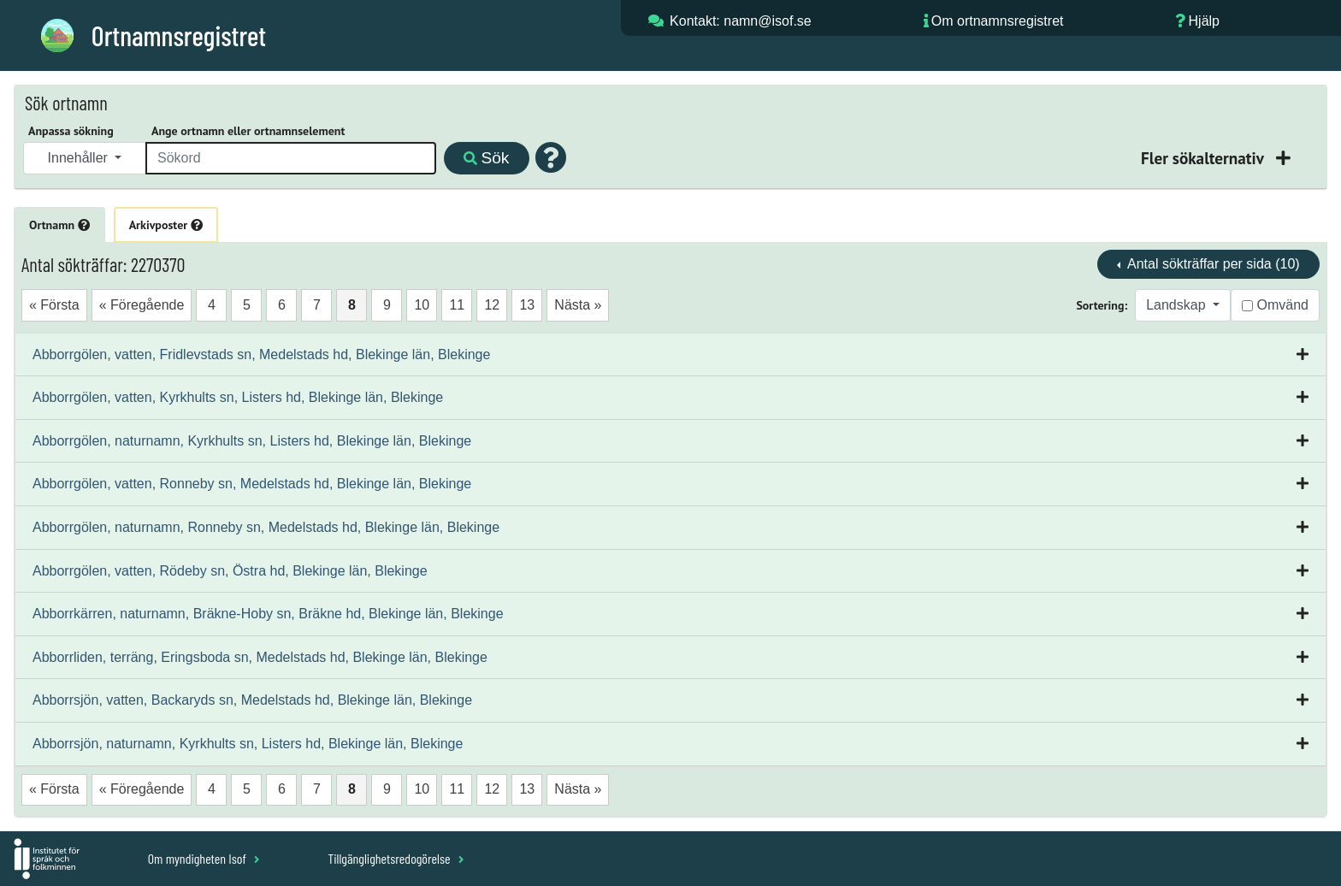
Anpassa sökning (71, 131)
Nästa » (577, 305)
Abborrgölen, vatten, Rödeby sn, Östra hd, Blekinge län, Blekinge (230, 571)
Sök (486, 158)
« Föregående (142, 305)
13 (527, 305)
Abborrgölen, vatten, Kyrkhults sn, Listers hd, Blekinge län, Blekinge (237, 397)
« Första (54, 305)
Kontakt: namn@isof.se (741, 21)
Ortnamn (59, 225)
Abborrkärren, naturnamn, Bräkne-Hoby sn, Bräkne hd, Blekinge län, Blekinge (268, 613)
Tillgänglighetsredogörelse (396, 858)
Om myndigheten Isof (204, 858)
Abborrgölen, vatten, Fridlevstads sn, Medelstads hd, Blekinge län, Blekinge (261, 354)
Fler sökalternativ (1204, 157)
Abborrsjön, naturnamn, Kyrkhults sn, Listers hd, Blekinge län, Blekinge (247, 743)
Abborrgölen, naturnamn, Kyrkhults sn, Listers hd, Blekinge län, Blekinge (251, 441)
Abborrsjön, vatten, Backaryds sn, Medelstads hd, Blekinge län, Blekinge (252, 700)
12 (491, 305)
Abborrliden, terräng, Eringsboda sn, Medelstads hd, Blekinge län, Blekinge (259, 657)
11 (456, 305)
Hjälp (1204, 21)
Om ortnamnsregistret (997, 21)
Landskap (1177, 305)
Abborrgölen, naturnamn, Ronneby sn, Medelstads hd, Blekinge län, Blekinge (265, 527)
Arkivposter (166, 225)
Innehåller (80, 158)
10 (421, 305)
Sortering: (1101, 305)
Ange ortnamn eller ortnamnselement (248, 131)
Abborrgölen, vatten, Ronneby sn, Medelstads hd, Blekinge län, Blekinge (251, 483)
